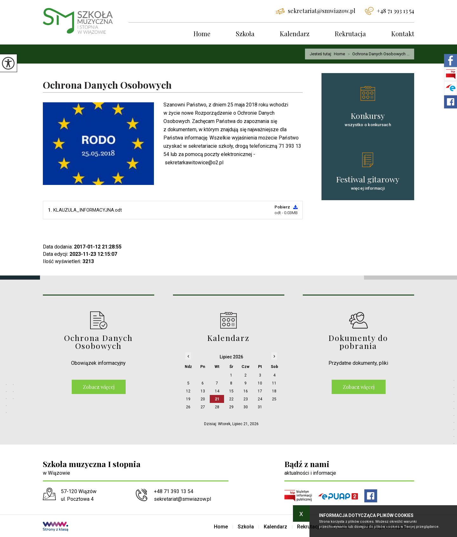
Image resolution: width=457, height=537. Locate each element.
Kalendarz (294, 33)
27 (203, 407)
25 (274, 399)
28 (217, 407)
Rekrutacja (350, 33)
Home (202, 33)
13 (203, 391)
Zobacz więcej (99, 387)
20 (203, 399)
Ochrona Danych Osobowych (107, 85)
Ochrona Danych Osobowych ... (377, 54)
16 (245, 391)
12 (188, 391)
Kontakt (402, 33)
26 (188, 407)
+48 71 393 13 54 (389, 11)
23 (245, 399)
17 (260, 391)
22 (231, 399)
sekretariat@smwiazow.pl (315, 11)
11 (274, 383)
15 (231, 391)
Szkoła (245, 33)
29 (231, 407)
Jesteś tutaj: (322, 54)
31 (260, 407)
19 (188, 399)
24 (260, 399)
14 (217, 391)
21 (217, 399)
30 (245, 407)
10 (260, 383)
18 (274, 391)
